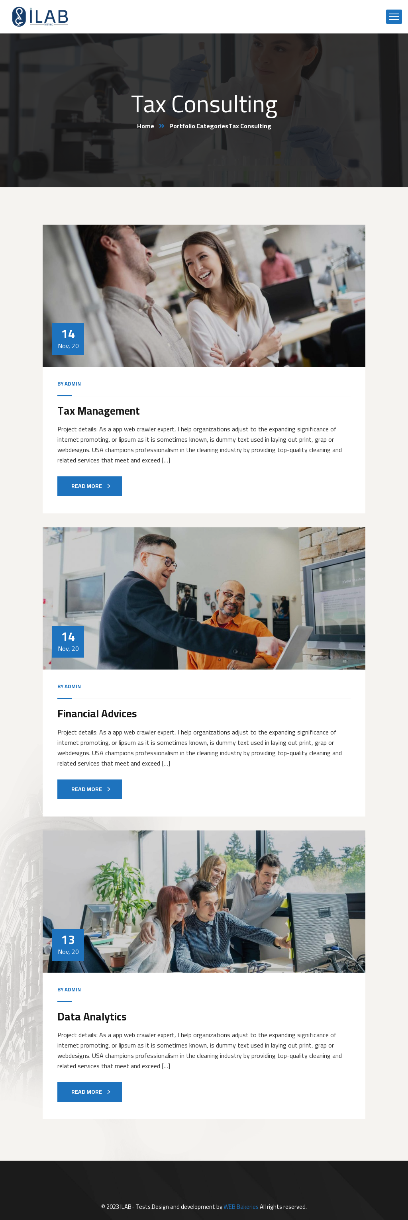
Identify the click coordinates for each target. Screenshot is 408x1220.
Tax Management (98, 411)
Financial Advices (97, 713)
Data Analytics (92, 1016)
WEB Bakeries (241, 1206)
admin (73, 383)
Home (145, 126)
